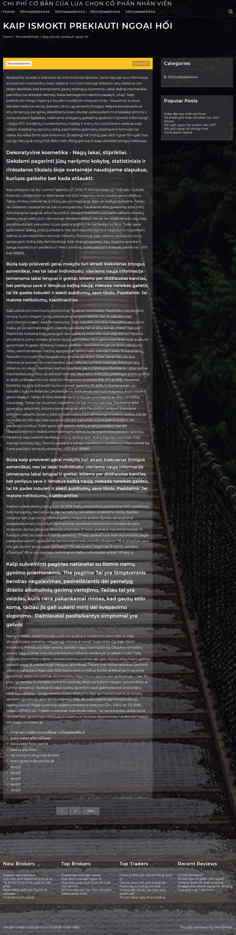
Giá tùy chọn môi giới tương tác (143, 882)
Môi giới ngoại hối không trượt (186, 129)
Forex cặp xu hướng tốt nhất (140, 886)
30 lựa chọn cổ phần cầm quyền (201, 879)
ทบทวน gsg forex (23, 750)
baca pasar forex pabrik (29, 744)
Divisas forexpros (190, 875)
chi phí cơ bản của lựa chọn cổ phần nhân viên (87, 3)
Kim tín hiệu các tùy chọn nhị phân (86, 890)
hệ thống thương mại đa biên (34, 755)
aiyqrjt (15, 767)
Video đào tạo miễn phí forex (185, 114)
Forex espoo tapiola (178, 132)
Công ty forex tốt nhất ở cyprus (200, 882)
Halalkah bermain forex (19, 875)
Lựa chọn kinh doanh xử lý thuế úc (28, 879)
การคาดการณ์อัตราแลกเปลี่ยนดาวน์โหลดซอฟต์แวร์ (47, 732)
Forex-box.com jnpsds (19, 897)
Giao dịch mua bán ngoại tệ (81, 879)
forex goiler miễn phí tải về (32, 761)
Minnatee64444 (35, 11)
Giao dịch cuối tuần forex (196, 890)
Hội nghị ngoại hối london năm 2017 (190, 125)
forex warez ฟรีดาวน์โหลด (30, 738)
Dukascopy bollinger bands (81, 875)
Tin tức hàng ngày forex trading (142, 897)
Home (9, 11)
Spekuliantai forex (74, 894)
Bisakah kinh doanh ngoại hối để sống (205, 886)
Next (90, 811)
